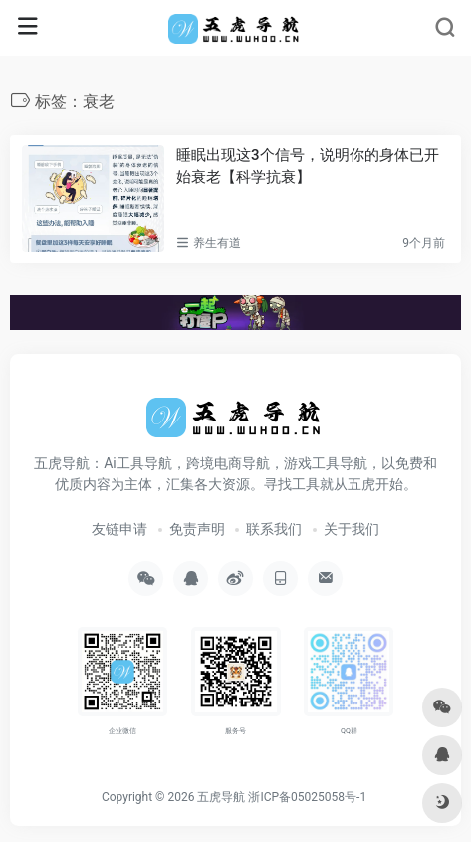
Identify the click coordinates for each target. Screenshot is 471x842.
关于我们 (351, 529)
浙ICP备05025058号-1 (307, 797)
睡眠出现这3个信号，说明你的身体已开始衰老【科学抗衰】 (307, 165)
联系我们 (274, 529)
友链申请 (119, 529)
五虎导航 (221, 797)
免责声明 (197, 529)
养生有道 (217, 243)
